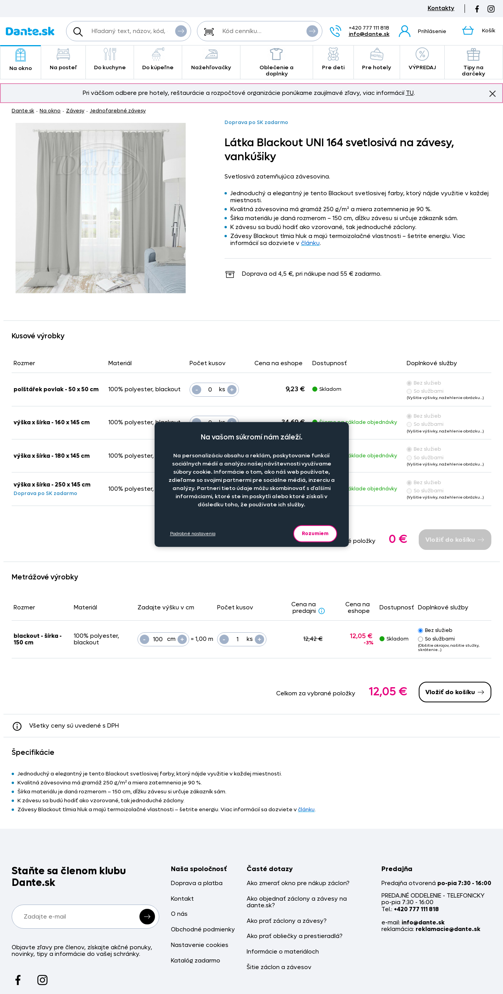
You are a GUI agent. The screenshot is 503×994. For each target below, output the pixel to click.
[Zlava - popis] (321, 610)
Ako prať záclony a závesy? (287, 921)
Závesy (75, 110)
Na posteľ (63, 59)
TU (410, 93)
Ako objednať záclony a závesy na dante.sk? (297, 902)
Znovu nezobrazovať (493, 93)
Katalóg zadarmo (195, 960)
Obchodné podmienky (203, 929)
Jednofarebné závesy (118, 110)
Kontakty (441, 8)
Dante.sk (23, 110)
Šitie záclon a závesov (279, 967)
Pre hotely (377, 59)
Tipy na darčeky (474, 62)
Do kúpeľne (158, 59)
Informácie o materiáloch (283, 951)
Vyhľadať (181, 31)
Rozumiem (315, 533)
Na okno (20, 60)
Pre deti (333, 59)
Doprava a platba (197, 883)
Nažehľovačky (211, 59)
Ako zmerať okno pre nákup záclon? (298, 883)
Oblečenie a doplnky (276, 62)
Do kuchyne (110, 59)
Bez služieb (424, 383)
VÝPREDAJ (422, 59)
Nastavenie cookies (199, 945)
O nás (179, 914)
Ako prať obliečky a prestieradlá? (295, 936)
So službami (425, 391)
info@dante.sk (369, 34)
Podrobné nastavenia (193, 534)
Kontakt (182, 899)
